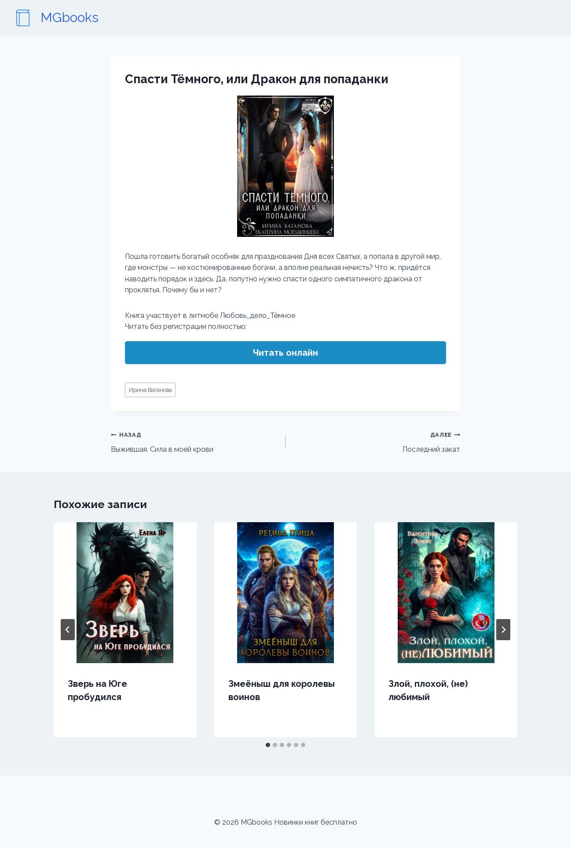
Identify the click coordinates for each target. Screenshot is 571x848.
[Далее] (503, 629)
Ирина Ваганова (150, 390)
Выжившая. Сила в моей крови (194, 441)
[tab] (268, 745)
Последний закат (376, 441)
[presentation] (125, 592)
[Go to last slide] (68, 629)
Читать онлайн (285, 352)
